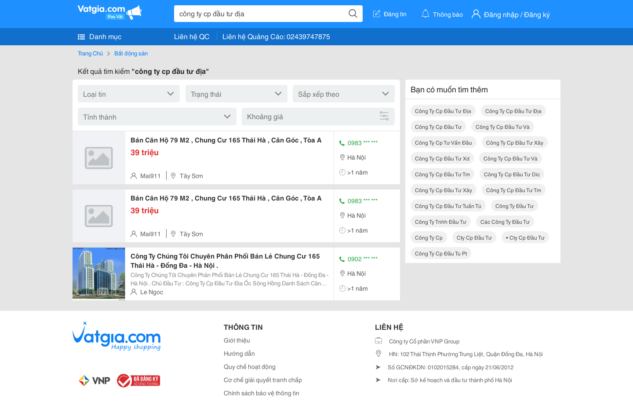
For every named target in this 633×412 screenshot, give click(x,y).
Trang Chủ (90, 53)
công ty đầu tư (514, 205)
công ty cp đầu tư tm (442, 174)
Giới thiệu (237, 339)
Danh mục (99, 36)
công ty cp (429, 237)
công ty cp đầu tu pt (441, 253)
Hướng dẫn (239, 353)
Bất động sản (131, 53)
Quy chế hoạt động (250, 366)
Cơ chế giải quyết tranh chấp (263, 379)
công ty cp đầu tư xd (442, 158)
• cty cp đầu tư (525, 237)
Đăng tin (390, 13)
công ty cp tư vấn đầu (443, 142)
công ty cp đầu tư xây (514, 142)
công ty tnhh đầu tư (440, 221)
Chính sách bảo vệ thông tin (261, 392)
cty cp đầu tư (474, 237)
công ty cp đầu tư (438, 126)
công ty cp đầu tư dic (512, 174)
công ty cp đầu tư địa (443, 110)
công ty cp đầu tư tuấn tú (448, 205)
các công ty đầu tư (505, 221)
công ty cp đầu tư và (503, 126)
